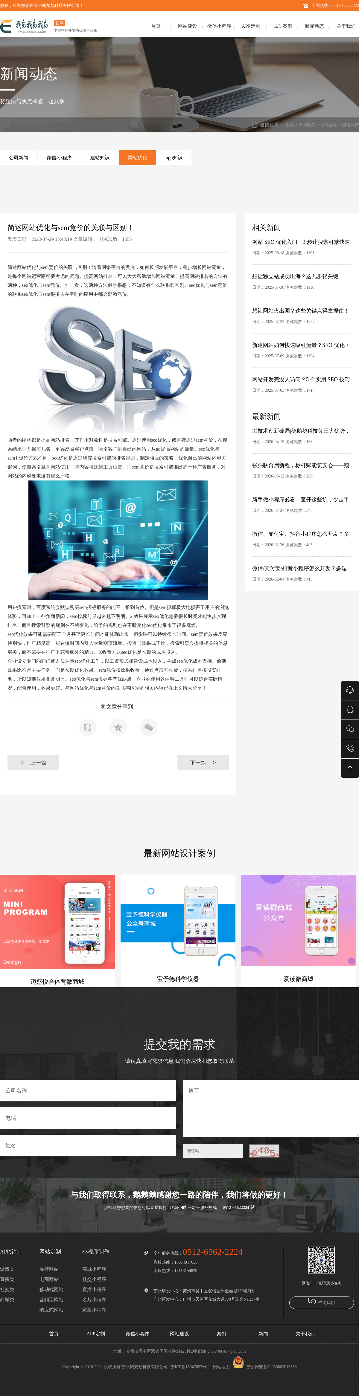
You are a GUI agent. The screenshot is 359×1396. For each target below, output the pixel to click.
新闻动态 (314, 26)
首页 (156, 26)
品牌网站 (49, 1269)
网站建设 (187, 26)
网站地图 (221, 1367)
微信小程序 (219, 26)
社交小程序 (94, 1279)
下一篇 (203, 762)
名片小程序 (94, 1299)
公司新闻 (18, 157)
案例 (221, 1333)
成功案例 (282, 26)
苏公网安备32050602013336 (265, 1367)
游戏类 (7, 1269)
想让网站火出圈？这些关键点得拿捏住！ (300, 311)
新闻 (263, 1333)
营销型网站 (51, 1299)
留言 (271, 1108)
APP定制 (251, 26)
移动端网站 (51, 1289)
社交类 (7, 1289)
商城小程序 (94, 1269)
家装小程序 (94, 1309)
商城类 (7, 1299)
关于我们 (346, 26)
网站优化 (328, 125)
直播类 (7, 1279)
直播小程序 (94, 1289)
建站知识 (99, 157)
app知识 (174, 157)
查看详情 (350, 125)
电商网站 (49, 1279)
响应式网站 (51, 1309)
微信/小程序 (59, 157)
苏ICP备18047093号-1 (190, 1367)
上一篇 (33, 762)
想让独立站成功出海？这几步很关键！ (298, 276)
